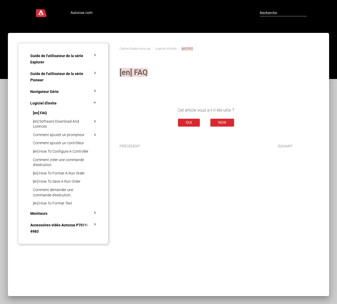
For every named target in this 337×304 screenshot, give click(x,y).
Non (222, 122)
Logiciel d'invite (64, 102)
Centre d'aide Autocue (135, 49)
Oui (189, 122)
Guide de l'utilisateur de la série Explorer (64, 58)
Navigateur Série (64, 91)
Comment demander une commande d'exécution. (53, 192)
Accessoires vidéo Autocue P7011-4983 (64, 227)
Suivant (285, 146)
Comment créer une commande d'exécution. (58, 162)
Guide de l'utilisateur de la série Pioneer (64, 76)
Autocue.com (81, 13)
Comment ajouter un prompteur (65, 135)
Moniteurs (64, 213)
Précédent (130, 146)
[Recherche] (283, 13)
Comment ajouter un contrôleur (58, 143)
